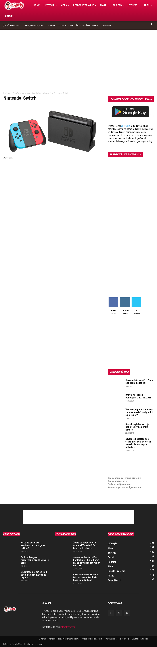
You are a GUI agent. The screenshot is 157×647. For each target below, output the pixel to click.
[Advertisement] (78, 52)
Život (104, 5)
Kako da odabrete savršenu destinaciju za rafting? (33, 545)
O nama (51, 25)
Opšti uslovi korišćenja (92, 639)
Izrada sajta (114, 462)
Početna (6, 93)
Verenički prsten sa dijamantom (124, 487)
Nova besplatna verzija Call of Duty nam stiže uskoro (137, 427)
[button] (151, 24)
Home (36, 5)
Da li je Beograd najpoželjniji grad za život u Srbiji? (35, 560)
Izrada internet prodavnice (121, 465)
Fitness (134, 5)
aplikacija (125, 126)
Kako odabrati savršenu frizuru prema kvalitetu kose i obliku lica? (85, 577)
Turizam (119, 5)
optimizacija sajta (117, 459)
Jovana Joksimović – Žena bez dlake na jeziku (139, 381)
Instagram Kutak (65, 25)
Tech (148, 5)
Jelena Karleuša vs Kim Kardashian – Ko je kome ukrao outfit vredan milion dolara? (86, 561)
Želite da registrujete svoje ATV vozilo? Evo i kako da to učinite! (85, 545)
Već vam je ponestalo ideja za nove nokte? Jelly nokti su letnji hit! (139, 412)
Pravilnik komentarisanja (68, 639)
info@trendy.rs (67, 626)
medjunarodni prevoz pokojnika (124, 471)
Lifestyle (50, 5)
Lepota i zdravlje (84, 5)
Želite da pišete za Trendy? (88, 25)
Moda (65, 5)
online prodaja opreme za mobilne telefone (130, 468)
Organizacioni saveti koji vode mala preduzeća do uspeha (34, 575)
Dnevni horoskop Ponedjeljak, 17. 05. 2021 (138, 396)
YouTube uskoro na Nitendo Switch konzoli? (32, 93)
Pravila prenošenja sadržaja (117, 639)
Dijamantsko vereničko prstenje (124, 475)
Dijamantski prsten (117, 481)
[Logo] (17, 5)
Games (10, 16)
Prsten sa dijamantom (119, 484)
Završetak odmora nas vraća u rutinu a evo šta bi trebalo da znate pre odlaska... (138, 443)
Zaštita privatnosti (140, 639)
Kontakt (107, 25)
